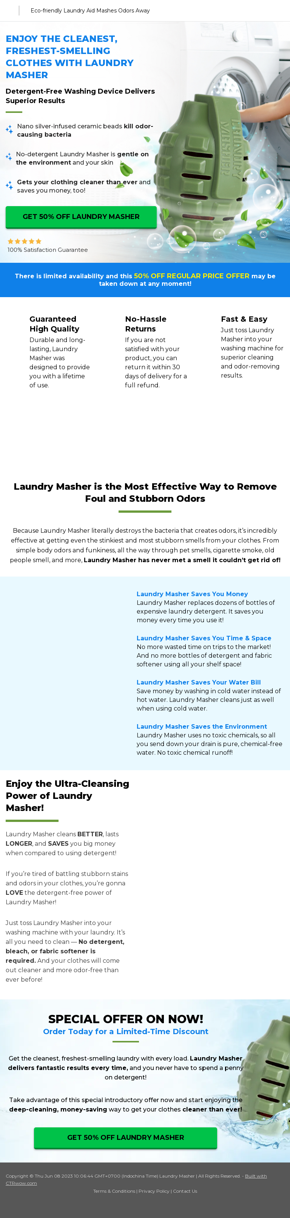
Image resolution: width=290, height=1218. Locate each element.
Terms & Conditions (114, 1191)
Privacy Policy (154, 1191)
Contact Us (185, 1191)
